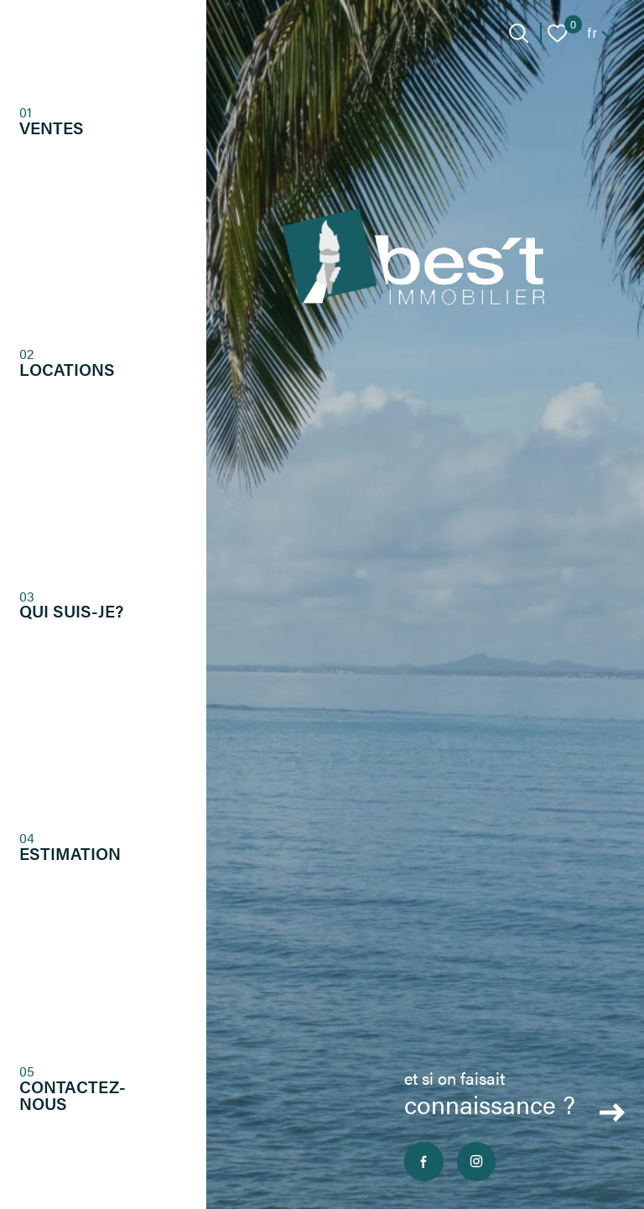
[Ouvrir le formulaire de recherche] (518, 33)
